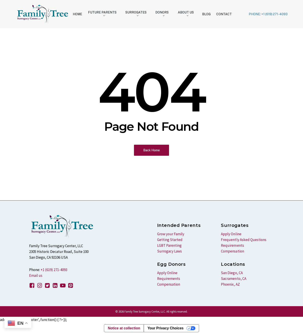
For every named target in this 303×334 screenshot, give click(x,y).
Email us (35, 275)
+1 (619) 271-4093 (54, 269)
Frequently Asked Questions (243, 239)
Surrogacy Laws (169, 251)
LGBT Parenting (169, 245)
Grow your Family (170, 234)
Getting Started (170, 239)
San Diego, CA (232, 272)
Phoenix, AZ (230, 284)
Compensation (168, 284)
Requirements (168, 278)
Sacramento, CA (233, 278)
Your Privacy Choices (165, 328)
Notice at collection (124, 328)
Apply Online (167, 272)
